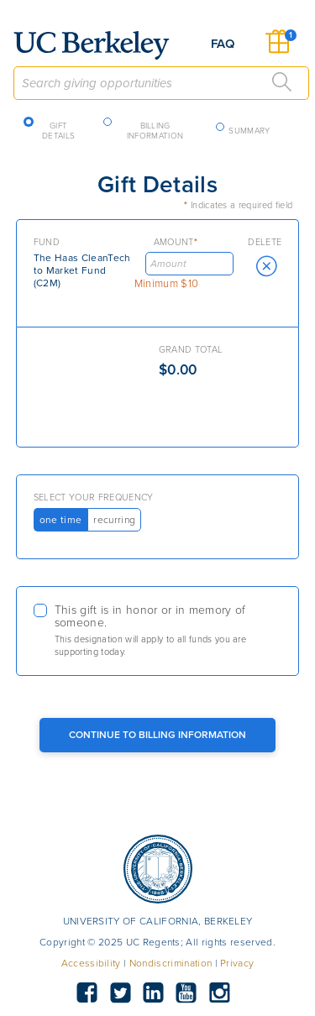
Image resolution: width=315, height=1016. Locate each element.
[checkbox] (158, 631)
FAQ (222, 43)
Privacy (237, 963)
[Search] (282, 82)
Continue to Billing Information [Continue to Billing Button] (157, 735)
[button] (266, 266)
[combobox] (161, 83)
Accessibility (91, 963)
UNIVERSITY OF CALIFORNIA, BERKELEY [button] (158, 921)
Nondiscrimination (170, 963)
